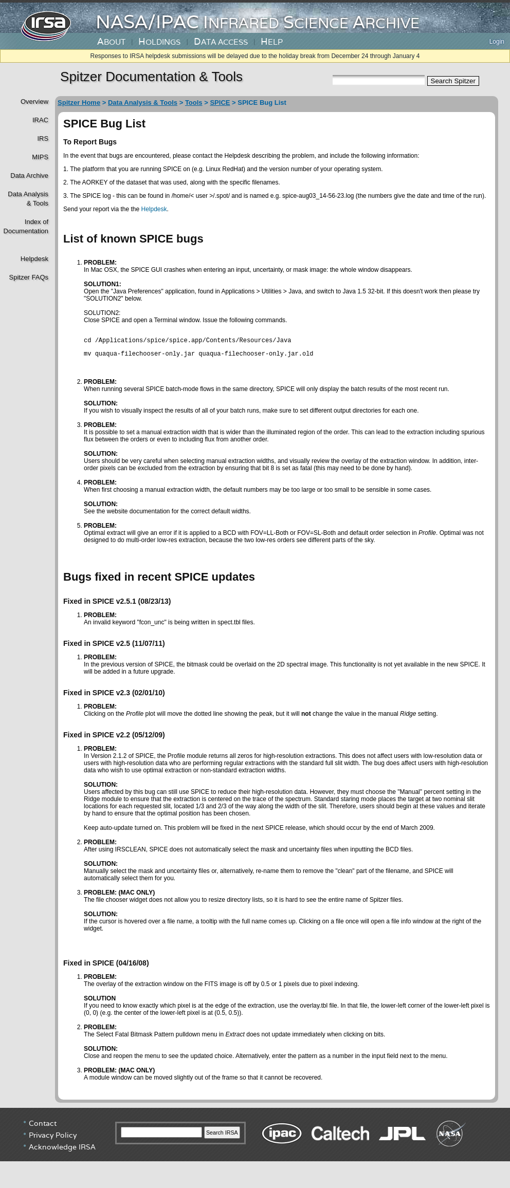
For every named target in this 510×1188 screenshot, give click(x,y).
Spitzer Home (79, 102)
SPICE (220, 102)
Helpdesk (34, 259)
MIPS (40, 157)
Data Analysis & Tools (142, 102)
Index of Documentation (25, 226)
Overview (34, 101)
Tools (194, 102)
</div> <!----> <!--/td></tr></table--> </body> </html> (255, 1149)
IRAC (40, 120)
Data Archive (29, 175)
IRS (42, 138)
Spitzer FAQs (28, 277)
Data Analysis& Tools (28, 198)
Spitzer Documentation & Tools (151, 76)
